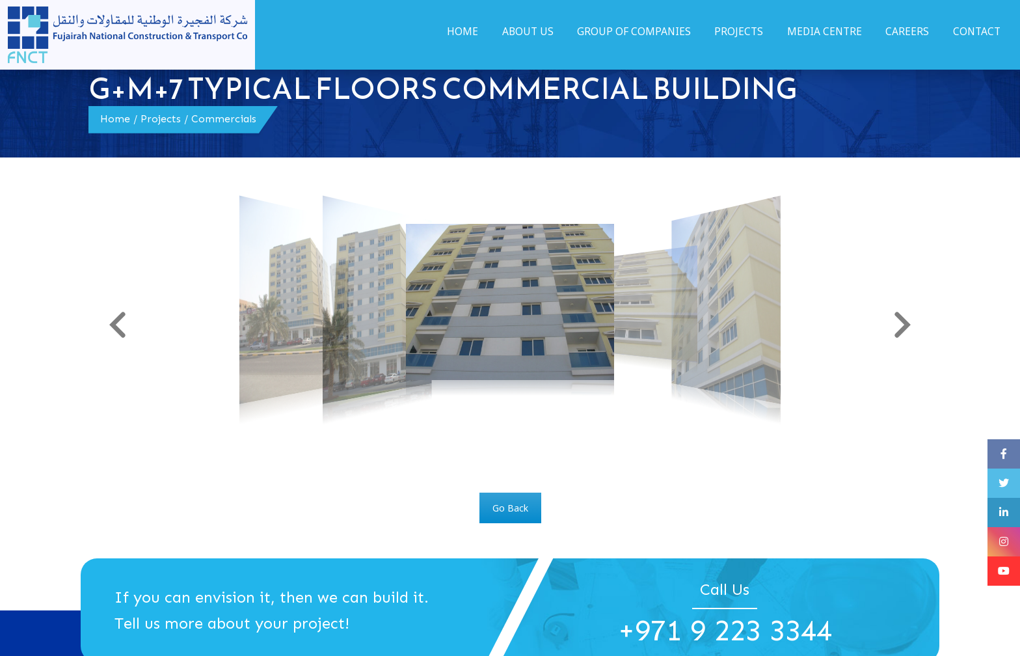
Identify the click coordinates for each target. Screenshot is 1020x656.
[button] (118, 325)
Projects (161, 119)
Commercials (223, 119)
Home (115, 119)
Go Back (510, 508)
